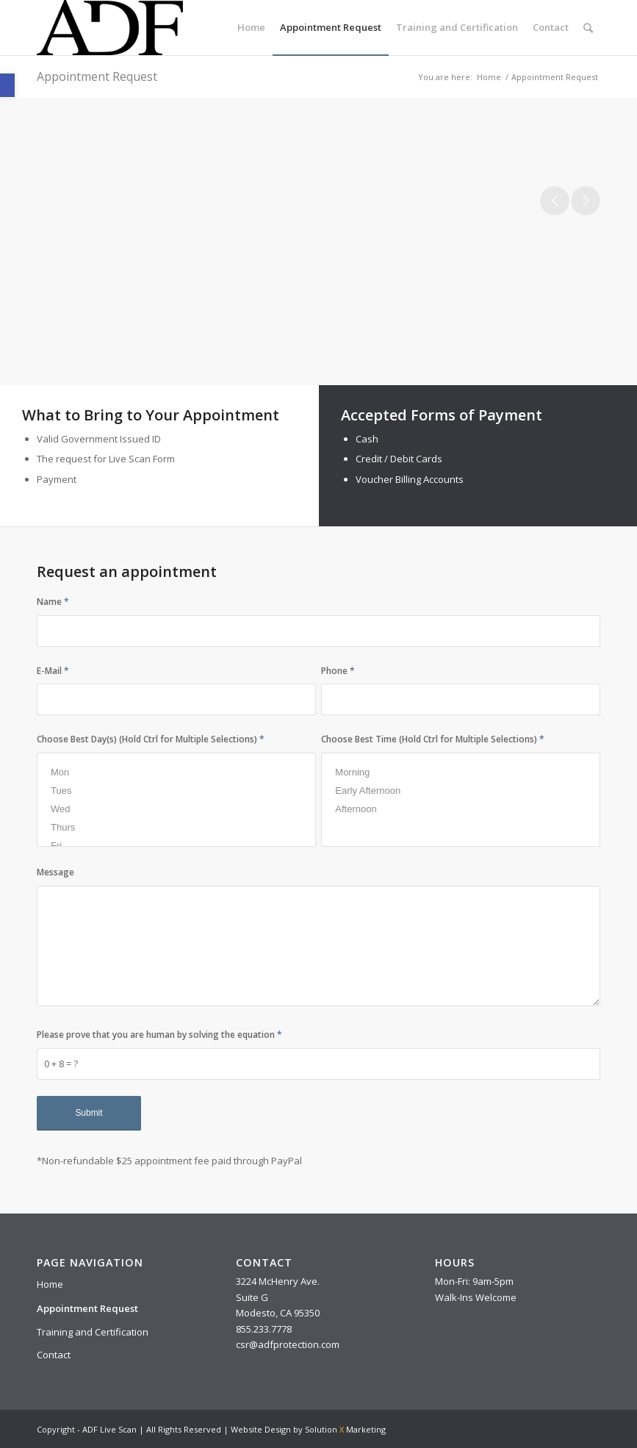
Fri (176, 845)
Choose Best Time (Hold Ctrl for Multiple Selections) (432, 739)
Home (489, 76)
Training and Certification (92, 1331)
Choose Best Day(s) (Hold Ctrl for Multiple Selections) (150, 739)
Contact (54, 1354)
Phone (338, 670)
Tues (176, 790)
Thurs (176, 827)
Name (53, 601)
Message (55, 872)
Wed (176, 809)
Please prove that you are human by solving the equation (159, 1034)
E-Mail (53, 670)
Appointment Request (97, 76)
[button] (7, 85)
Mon (176, 772)
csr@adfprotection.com (287, 1344)
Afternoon (460, 809)
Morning (460, 772)
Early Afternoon (460, 790)
